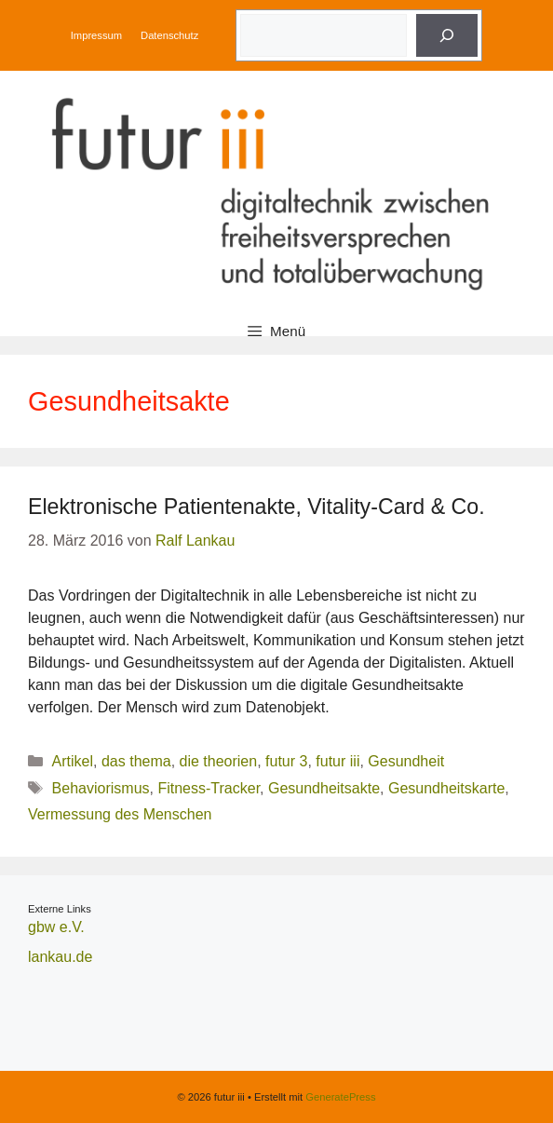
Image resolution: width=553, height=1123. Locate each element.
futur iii (337, 761)
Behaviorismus (101, 788)
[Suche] (447, 35)
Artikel (72, 761)
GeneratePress (340, 1097)
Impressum (96, 35)
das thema (136, 761)
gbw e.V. (56, 927)
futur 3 (286, 761)
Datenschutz (169, 35)
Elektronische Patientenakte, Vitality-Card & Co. (256, 506)
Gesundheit (406, 761)
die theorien (219, 761)
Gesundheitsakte (324, 788)
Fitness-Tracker (208, 788)
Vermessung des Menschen (119, 814)
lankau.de (60, 957)
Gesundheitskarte (446, 788)
